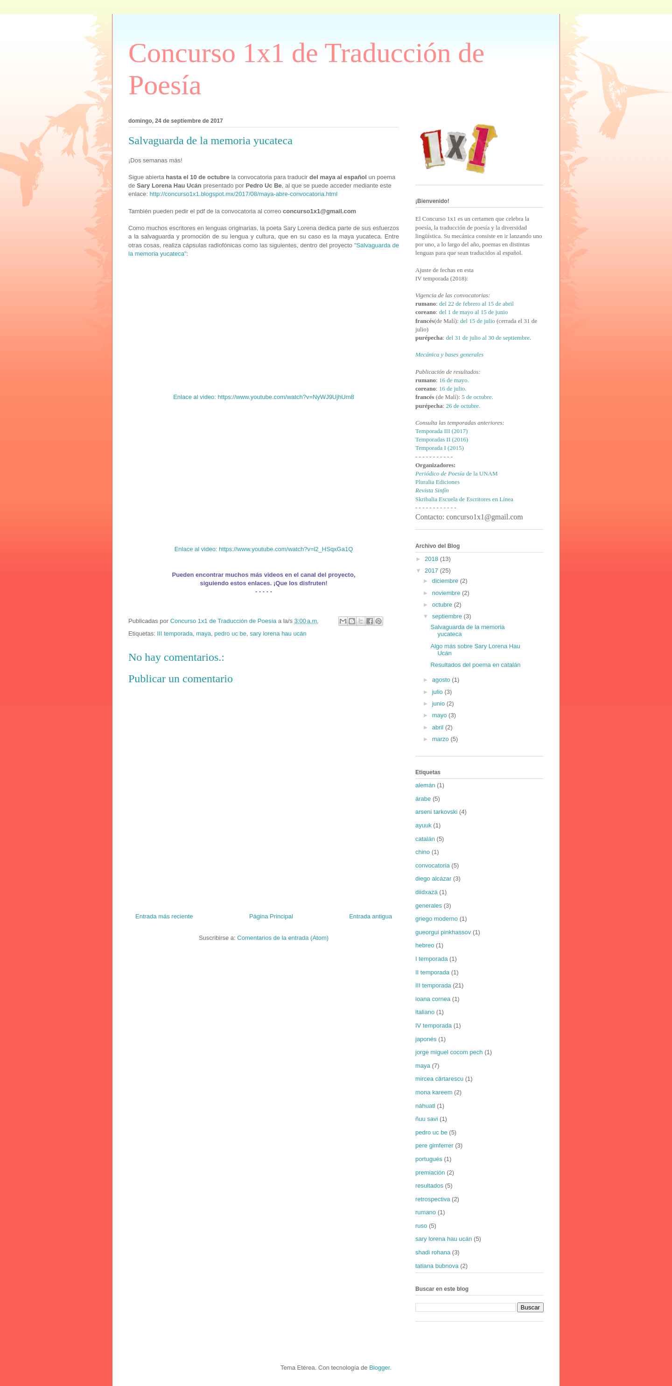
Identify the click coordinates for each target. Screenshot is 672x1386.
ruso (421, 1225)
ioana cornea (432, 998)
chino (422, 851)
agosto (442, 679)
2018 (432, 558)
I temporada (431, 958)
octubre (443, 604)
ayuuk (423, 825)
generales (428, 905)
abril (438, 727)
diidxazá (426, 892)
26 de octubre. (463, 405)
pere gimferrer (434, 1145)
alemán (425, 785)
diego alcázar (433, 878)
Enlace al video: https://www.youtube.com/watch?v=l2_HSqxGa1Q (264, 549)
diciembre (446, 580)
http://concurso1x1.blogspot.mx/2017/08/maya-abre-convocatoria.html (244, 193)
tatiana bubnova (437, 1265)
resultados (429, 1185)
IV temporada (433, 1025)
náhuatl (425, 1105)
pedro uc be (230, 633)
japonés (426, 1039)
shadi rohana (432, 1252)
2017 (432, 570)
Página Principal (271, 916)
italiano (424, 1011)
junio (439, 703)
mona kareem (433, 1092)
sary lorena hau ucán (278, 633)
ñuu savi (426, 1118)
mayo (440, 715)
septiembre (448, 616)
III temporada (175, 633)
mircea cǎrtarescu (439, 1078)
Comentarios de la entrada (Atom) (283, 937)
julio (438, 691)
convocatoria (432, 865)
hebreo (424, 945)
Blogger (379, 1367)
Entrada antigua (370, 916)
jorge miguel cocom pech (449, 1052)
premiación (430, 1172)
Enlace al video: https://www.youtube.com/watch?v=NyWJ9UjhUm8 (263, 396)
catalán (425, 838)
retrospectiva (432, 1199)
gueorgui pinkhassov (443, 932)
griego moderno (436, 918)
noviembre (447, 592)
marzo (441, 738)
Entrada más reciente (164, 916)
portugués (428, 1158)
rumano (425, 1212)
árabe (423, 798)
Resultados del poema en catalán (475, 664)
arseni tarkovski (436, 811)
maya (203, 633)
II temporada (432, 972)
